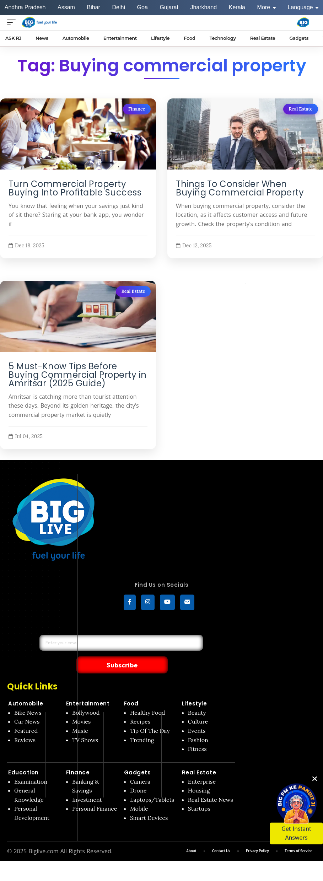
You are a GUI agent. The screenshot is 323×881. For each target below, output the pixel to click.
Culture (198, 707)
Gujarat (169, 7)
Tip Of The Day (150, 716)
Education (23, 758)
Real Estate (300, 109)
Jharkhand (203, 7)
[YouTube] (167, 603)
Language (303, 7)
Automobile (25, 689)
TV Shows (85, 725)
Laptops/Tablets (152, 785)
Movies (81, 707)
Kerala (237, 7)
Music (80, 716)
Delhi (118, 7)
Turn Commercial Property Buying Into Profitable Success (75, 188)
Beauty (197, 698)
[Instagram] (148, 603)
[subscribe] (187, 603)
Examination (30, 766)
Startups (199, 794)
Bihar (93, 7)
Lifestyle (194, 689)
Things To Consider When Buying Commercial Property (240, 188)
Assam (66, 7)
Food (131, 689)
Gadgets (137, 758)
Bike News (28, 698)
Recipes (140, 707)
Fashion (198, 725)
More (266, 7)
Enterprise (202, 766)
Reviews (25, 725)
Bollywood (85, 698)
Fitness (197, 734)
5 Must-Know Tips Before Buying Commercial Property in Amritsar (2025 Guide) (78, 375)
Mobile (139, 794)
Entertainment (88, 689)
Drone (138, 776)
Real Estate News (210, 785)
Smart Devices (149, 803)
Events (197, 716)
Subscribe (169, 650)
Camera (140, 766)
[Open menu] (13, 22)
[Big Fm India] (303, 22)
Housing (199, 776)
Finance (136, 109)
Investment (87, 785)
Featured (26, 716)
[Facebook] (130, 603)
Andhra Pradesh (25, 7)
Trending (142, 725)
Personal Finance (94, 794)
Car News (26, 707)
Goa (142, 7)
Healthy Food (147, 698)
